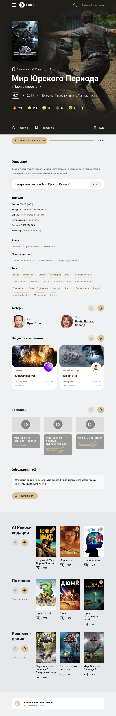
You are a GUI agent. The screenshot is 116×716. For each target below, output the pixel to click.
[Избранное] (44, 127)
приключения (65, 95)
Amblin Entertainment (23, 260)
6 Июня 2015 (32, 220)
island (16, 274)
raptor (68, 288)
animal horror (82, 288)
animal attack (20, 281)
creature (58, 281)
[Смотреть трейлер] (20, 127)
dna (67, 274)
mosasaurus (40, 295)
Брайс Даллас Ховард (84, 323)
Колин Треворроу (32, 230)
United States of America (32, 215)
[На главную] (26, 5)
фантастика (86, 95)
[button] (100, 308)
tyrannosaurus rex (82, 274)
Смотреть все (19, 599)
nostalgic (56, 288)
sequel (34, 281)
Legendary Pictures (68, 260)
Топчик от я (70, 375)
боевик (47, 95)
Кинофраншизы (25, 375)
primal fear (28, 274)
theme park (19, 288)
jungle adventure (21, 295)
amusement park (83, 281)
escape (41, 274)
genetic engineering (38, 288)
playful (96, 288)
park (69, 281)
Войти (85, 5)
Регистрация (97, 5)
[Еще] (98, 127)
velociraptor (55, 274)
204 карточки (68, 382)
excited (53, 295)
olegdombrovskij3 (71, 370)
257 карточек (21, 382)
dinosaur (46, 281)
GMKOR (18, 370)
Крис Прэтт (35, 323)
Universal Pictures (46, 260)
